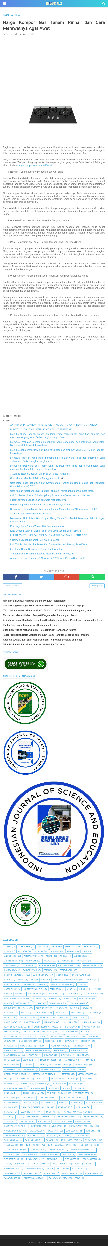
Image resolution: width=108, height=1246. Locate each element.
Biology (8, 980)
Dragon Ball (54, 994)
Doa (6, 994)
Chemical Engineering (61, 984)
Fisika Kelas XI (42, 1008)
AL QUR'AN (22, 951)
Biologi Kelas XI (79, 975)
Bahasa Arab (45, 965)
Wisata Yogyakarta (58, 1178)
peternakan (47, 1102)
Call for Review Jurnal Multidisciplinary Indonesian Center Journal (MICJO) (50, 495)
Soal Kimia (91, 1131)
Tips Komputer (33, 1159)
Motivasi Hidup (22, 1079)
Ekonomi (37, 999)
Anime (84, 951)
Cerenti (41, 984)
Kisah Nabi (59, 1050)
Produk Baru (92, 1102)
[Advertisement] (54, 60)
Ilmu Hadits (49, 1022)
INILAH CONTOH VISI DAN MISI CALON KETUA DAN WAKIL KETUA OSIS (48, 535)
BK (32, 980)
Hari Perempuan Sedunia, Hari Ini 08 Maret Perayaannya (40, 504)
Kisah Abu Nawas (59, 1046)
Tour (77, 1164)
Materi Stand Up (49, 1069)
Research (8, 1112)
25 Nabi (7, 947)
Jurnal (7, 1041)
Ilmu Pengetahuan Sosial (46, 1027)
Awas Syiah (82, 961)
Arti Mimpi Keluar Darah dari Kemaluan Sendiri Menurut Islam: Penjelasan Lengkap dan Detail (53, 620)
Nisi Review (87, 1079)
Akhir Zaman (89, 947)
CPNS (69, 989)
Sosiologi (51, 1136)
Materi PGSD (29, 1069)
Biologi (59, 975)
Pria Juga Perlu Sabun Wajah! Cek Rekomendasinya (37, 526)
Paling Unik (35, 1088)
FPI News (60, 1008)
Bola (43, 980)
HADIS (24, 1013)
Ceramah (27, 984)
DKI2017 (92, 989)
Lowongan (28, 1060)
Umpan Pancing (11, 1169)
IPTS (82, 1032)
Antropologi (10, 956)
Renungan (81, 1107)
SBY (19, 1117)
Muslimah (56, 1079)
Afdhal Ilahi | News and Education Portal (63, 1243)
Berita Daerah (66, 970)
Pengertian (9, 1098)
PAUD (64, 1088)
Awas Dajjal (50, 961)
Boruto (56, 980)
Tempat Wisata (47, 1154)
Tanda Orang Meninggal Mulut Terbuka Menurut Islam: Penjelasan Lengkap (43, 605)
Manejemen (9, 1065)
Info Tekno (47, 1032)
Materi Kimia (10, 1069)
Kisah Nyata (76, 1050)
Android (70, 951)
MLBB (6, 1079)
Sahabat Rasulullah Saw (75, 1112)
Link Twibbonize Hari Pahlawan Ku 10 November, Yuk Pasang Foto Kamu (49, 544)
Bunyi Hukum (72, 980)
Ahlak (54, 947)
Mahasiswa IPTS (71, 1060)
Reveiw (23, 1112)
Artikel (77, 956)
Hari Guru (76, 1013)
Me (80, 1069)
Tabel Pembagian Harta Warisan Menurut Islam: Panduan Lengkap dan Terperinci (46, 634)
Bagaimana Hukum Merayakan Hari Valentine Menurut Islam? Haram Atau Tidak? (53, 509)
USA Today (60, 1169)
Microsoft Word (85, 1074)
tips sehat (52, 1159)
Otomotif (57, 1084)
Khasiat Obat (26, 1046)
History (8, 1017)
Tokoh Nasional (59, 1164)
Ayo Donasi (28, 965)
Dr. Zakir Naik (34, 994)
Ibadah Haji (45, 1017)
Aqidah (49, 956)
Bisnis (21, 980)
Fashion (67, 999)
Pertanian (29, 1102)
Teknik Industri (33, 1145)
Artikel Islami (11, 961)
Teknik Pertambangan (81, 1150)
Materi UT (67, 1069)
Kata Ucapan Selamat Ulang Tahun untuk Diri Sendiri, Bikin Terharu (45, 530)
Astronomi (31, 961)
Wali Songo (77, 1169)
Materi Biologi (81, 1065)
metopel (66, 1074)
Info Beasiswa (70, 1027)
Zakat (78, 1178)
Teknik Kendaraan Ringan (60, 1145)
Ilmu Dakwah (78, 1017)
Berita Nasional (40, 975)
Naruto (71, 1079)
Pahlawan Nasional (13, 1088)
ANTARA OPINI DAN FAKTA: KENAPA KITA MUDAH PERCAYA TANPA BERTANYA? (53, 424)
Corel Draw (55, 989)
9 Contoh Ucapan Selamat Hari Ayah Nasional (34, 540)
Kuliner (80, 1055)
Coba (80, 984)
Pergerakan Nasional (71, 1098)
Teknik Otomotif (57, 1150)
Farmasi (53, 999)
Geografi (8, 1013)
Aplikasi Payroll (32, 956)
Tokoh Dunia (21, 1164)
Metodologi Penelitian (44, 1074)
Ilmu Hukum (67, 1022)
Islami (42, 1036)
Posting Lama (97, 586)
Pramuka (75, 1102)
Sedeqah (31, 1117)
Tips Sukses (70, 1159)
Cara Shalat (10, 984)
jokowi (92, 1036)
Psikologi (8, 1107)
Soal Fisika (53, 1131)
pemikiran (77, 1088)
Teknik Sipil (9, 1154)
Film (6, 1003)
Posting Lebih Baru (12, 586)
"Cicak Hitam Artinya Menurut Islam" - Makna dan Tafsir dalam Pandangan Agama (47, 610)
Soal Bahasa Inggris (14, 1131)
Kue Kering (66, 1055)
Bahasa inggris (90, 965)
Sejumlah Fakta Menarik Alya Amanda (30, 513)
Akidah (7, 951)
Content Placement (32, 989)
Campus (89, 980)
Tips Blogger (84, 1154)
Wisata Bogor (10, 1178)
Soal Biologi (36, 1131)
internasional (67, 1032)
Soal (92, 1126)
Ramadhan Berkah (41, 1107)
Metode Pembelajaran (15, 1074)
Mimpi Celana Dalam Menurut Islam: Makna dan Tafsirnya (34, 644)
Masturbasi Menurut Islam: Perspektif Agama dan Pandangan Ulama (40, 615)
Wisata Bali (49, 1173)
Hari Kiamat (92, 1013)
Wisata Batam (91, 1173)
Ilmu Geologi (30, 1022)
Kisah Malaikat (11, 1050)
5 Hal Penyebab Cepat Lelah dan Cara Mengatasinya (38, 499)
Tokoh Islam (39, 1164)
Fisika (25, 1008)
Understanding (33, 1169)
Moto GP (41, 1079)
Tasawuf (50, 1140)
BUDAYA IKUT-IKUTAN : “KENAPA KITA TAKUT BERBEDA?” (41, 429)
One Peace (26, 1084)
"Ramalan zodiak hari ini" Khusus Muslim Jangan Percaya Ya (42, 553)
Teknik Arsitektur (69, 1140)
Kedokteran (50, 1041)
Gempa (85, 1008)
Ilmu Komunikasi (88, 1022)
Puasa (23, 1107)
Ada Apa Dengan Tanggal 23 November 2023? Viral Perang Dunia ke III (47, 558)
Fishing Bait (9, 1008)
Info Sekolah (29, 1032)
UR (48, 1169)
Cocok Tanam (10, 989)
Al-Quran (55, 951)
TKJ (6, 1164)
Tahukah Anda (11, 1140)
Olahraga (9, 1084)
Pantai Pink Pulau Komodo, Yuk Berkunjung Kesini (30, 625)
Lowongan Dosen (48, 1060)
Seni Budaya (25, 1121)
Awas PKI (66, 961)
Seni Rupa (42, 1121)
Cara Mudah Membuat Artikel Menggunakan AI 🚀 (37, 478)
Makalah (90, 1060)
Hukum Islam (26, 1017)
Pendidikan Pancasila (57, 1093)
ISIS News (28, 1036)
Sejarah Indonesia (67, 1117)
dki (80, 989)
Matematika (40, 1065)
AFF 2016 (41, 947)
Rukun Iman (51, 1112)
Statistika (80, 1136)
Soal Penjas (34, 1136)
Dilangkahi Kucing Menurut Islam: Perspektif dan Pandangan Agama (39, 629)
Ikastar (61, 1017)
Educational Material (14, 999)
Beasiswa (48, 970)
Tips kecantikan (12, 1159)
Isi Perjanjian (11, 1036)
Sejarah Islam (90, 1117)
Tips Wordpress (90, 1159)
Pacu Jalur (74, 1084)
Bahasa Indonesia (66, 965)
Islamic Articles (73, 1036)
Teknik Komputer (88, 1145)
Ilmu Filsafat (10, 1022)
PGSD (61, 1102)
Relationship (64, 1107)
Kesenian (8, 1046)
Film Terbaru (21, 1003)
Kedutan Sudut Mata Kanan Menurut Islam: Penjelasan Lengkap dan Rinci (42, 639)
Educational (92, 994)
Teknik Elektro (11, 1145)
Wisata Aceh (10, 1173)
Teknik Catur (91, 1140)
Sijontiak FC (80, 1121)
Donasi (18, 994)
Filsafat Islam (55, 1003)
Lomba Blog (9, 1060)
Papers (51, 1088)
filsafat (38, 1003)
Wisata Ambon (30, 1173)
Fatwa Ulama (85, 999)
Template (66, 1154)
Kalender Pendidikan (28, 1041)
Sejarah (45, 1117)
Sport (66, 1136)
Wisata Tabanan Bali (33, 1178)
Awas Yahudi (10, 965)
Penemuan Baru (82, 1093)
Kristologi (33, 1055)
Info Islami (9, 1032)
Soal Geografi (72, 1131)
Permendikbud (11, 1102)
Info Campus (89, 1027)
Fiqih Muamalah (77, 1003)
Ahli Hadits (70, 947)
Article (63, 956)
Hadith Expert (40, 1013)
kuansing (48, 1055)
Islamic (54, 1036)
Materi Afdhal (61, 1065)
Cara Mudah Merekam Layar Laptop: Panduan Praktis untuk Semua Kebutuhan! (52, 490)
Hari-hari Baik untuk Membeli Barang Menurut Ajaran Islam (34, 600)
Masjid (25, 1065)
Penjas (27, 1098)
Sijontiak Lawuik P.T (13, 1126)
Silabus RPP (35, 1126)
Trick (88, 1164)
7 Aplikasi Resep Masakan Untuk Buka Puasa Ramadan (39, 473)
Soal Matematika (12, 1136)
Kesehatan (86, 1041)
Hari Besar (60, 1013)
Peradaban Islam (46, 1098)
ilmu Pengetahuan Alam (15, 1027)
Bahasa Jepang (30, 970)
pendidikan (9, 1093)
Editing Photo (73, 994)
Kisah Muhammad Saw (36, 1050)
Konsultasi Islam (12, 1055)
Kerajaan (69, 1041)
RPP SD (37, 1112)
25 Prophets (24, 947)
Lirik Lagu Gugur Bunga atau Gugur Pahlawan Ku (36, 549)
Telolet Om (28, 1154)
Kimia (41, 1046)
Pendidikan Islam (31, 1093)
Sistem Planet (76, 1126)
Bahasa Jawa (10, 970)
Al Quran (39, 951)
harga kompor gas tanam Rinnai (35, 165)
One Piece (41, 1084)
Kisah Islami (79, 1046)
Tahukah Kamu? (32, 1140)
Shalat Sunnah (60, 1121)
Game (72, 1008)
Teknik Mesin (36, 1150)
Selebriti (8, 1121)
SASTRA (7, 1117)
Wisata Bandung (70, 1173)
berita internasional (14, 975)
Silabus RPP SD (56, 1126)
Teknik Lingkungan (13, 1150)
